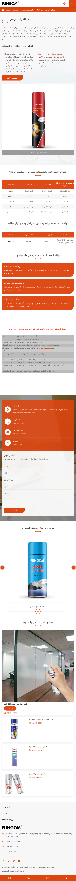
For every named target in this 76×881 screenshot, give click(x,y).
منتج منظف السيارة (45, 348)
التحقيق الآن (12, 78)
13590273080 (11, 851)
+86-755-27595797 (13, 841)
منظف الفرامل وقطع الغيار (45, 10)
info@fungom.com (12, 846)
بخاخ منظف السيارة (27, 10)
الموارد (5, 813)
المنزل (8, 10)
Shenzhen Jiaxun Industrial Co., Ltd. (25, 867)
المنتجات (16, 10)
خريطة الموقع (19, 871)
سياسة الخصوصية (8, 871)
